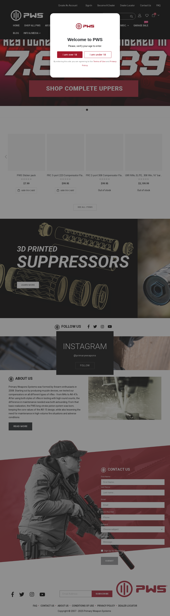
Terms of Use (99, 61)
